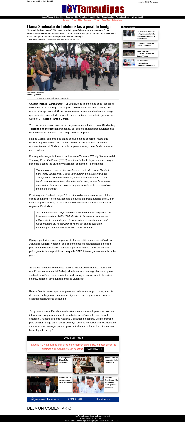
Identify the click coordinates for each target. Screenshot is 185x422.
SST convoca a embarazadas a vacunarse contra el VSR (146, 63)
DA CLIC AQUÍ (94, 349)
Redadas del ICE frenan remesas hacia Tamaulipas (65, 380)
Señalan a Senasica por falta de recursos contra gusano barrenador (111, 382)
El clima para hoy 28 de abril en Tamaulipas (65, 360)
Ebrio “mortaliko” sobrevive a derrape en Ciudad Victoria (145, 54)
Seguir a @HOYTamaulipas (148, 2)
